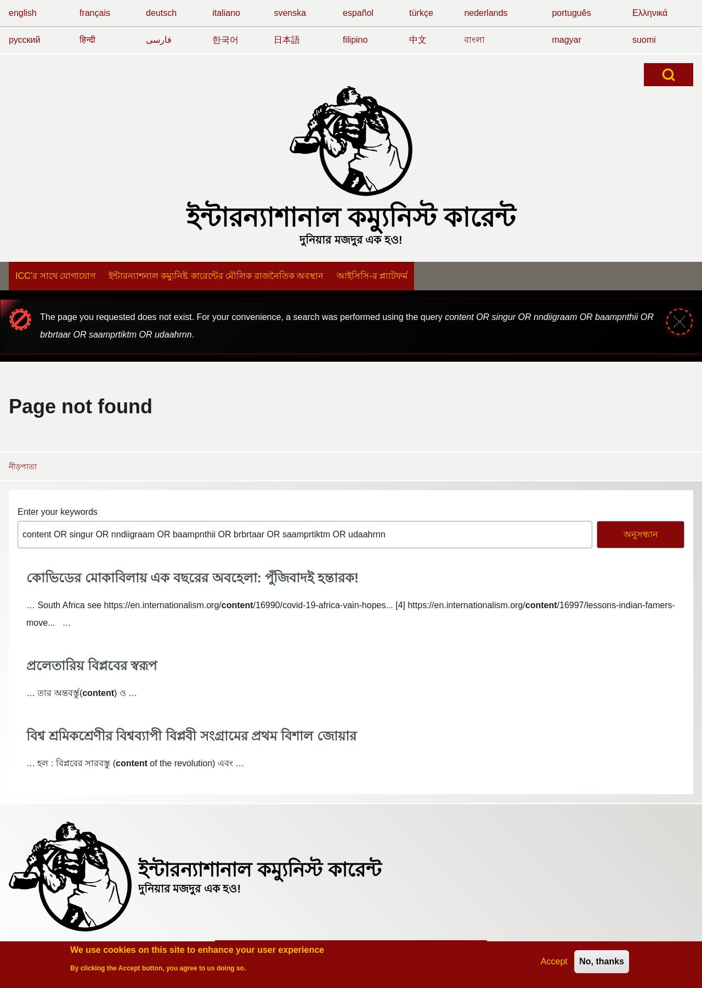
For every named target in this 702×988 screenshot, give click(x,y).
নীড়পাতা (23, 466)
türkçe (421, 13)
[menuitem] (55, 276)
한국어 (225, 39)
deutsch (161, 13)
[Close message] (679, 321)
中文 (418, 39)
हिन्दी (87, 39)
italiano (226, 13)
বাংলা (474, 39)
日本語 (287, 39)
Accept (554, 963)
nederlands (485, 13)
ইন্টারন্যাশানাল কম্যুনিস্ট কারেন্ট (351, 217)
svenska (290, 13)
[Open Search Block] (668, 74)
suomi (644, 39)
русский (24, 39)
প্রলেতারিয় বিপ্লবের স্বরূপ (91, 665)
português (571, 13)
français (95, 13)
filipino (355, 39)
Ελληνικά (649, 13)
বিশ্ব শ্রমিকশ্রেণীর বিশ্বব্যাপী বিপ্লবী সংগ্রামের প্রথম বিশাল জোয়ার (191, 735)
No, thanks (601, 963)
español (358, 13)
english (23, 13)
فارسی (159, 39)
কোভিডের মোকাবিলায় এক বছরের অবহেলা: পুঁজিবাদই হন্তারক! (192, 577)
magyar (566, 39)
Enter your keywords (58, 512)
